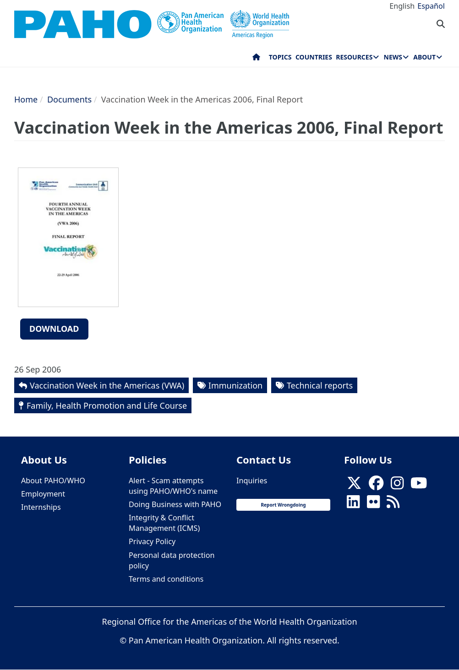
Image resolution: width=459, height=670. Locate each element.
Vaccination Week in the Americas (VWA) (107, 385)
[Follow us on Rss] (393, 504)
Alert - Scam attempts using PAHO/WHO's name (173, 485)
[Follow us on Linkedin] (353, 504)
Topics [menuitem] (280, 57)
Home (26, 99)
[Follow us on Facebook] (376, 486)
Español (431, 6)
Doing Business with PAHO (175, 504)
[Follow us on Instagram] (397, 486)
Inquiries (251, 480)
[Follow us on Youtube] (418, 486)
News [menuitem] (393, 57)
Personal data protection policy (171, 560)
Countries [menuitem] (313, 57)
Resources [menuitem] (354, 57)
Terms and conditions (166, 579)
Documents (69, 99)
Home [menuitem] (256, 59)
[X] (354, 486)
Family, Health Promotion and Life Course (107, 405)
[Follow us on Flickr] (373, 504)
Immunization (235, 385)
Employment (43, 494)
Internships (41, 507)
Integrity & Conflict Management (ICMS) (164, 523)
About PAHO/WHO (53, 480)
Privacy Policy (152, 541)
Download (54, 328)
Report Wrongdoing (283, 505)
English (402, 6)
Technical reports (320, 385)
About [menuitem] (424, 57)
